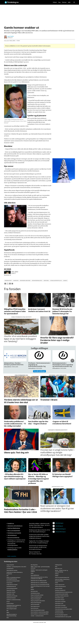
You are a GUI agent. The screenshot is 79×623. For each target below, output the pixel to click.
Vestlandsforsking (59, 610)
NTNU (32, 573)
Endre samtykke (11, 556)
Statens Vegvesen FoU (59, 584)
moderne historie (25, 280)
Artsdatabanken (10, 568)
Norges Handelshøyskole (36, 597)
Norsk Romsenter (34, 608)
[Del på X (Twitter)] (7, 284)
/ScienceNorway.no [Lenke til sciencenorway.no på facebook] (60, 531)
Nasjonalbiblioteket (35, 575)
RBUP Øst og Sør (58, 568)
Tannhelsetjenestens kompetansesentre (63, 592)
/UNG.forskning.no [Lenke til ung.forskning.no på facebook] (60, 529)
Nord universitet (34, 591)
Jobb (69, 2)
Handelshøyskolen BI (11, 586)
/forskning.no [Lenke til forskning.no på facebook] (59, 526)
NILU (8, 617)
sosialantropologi (56, 280)
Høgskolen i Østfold (11, 592)
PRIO (56, 566)
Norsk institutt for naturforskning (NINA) (40, 612)
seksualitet (8, 280)
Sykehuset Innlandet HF (60, 590)
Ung (59, 2)
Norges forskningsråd (35, 598)
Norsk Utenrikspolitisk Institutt (38, 610)
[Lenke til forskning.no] (27, 1)
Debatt (55, 2)
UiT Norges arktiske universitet (61, 595)
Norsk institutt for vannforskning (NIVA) (39, 613)
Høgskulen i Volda (10, 594)
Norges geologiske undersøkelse (38, 600)
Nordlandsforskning (35, 593)
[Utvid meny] (74, 2)
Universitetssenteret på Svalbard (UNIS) (63, 609)
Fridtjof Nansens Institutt (12, 584)
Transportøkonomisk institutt (61, 594)
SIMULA (57, 573)
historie (46, 280)
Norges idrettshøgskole (36, 602)
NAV (7, 610)
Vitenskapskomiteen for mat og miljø (63, 616)
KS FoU (8, 601)
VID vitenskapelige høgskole (61, 614)
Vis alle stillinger (39, 371)
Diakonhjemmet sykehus (12, 570)
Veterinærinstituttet (59, 612)
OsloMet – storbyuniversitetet (37, 615)
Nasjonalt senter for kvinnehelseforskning (40, 584)
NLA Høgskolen (34, 564)
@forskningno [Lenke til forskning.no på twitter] (59, 523)
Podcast (64, 2)
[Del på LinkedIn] (10, 284)
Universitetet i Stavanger (60, 605)
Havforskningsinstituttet (12, 588)
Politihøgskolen (58, 564)
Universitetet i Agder (59, 597)
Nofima (32, 589)
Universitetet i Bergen (59, 599)
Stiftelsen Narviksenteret (60, 586)
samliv (65, 280)
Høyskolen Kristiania (11, 597)
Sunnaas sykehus (58, 588)
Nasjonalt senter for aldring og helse (38, 580)
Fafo (7, 575)
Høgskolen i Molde (11, 590)
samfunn (15, 280)
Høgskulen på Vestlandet (12, 595)
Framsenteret (9, 582)
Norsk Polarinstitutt (35, 604)
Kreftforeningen (10, 603)
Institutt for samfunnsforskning (13, 599)
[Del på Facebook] (5, 284)
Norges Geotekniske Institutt (37, 595)
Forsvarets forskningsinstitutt (13, 580)
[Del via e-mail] (12, 284)
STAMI (56, 582)
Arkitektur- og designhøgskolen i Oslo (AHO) (16, 566)
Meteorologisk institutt (12, 608)
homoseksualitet (37, 280)
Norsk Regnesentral (35, 606)
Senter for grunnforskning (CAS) (62, 577)
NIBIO (8, 612)
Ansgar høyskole (10, 564)
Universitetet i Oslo (59, 603)
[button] (72, 360)
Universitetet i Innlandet (60, 601)
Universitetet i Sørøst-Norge (61, 607)
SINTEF (56, 575)
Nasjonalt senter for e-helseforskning (39, 582)
